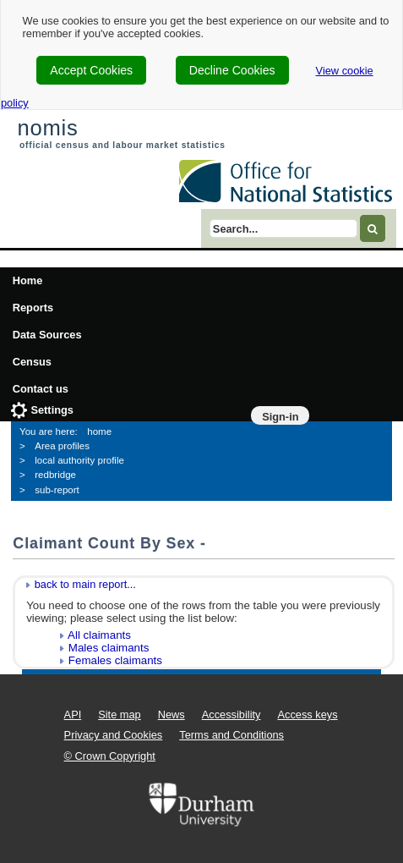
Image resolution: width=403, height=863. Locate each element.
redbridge (55, 475)
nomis (47, 128)
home (99, 431)
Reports (33, 307)
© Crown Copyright (109, 756)
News (171, 714)
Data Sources (47, 334)
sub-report (57, 490)
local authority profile (79, 460)
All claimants (99, 635)
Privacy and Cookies (113, 734)
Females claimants (115, 660)
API (73, 714)
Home (28, 280)
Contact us (40, 388)
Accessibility (231, 714)
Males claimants (109, 647)
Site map (119, 714)
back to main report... (85, 584)
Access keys (307, 714)
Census (32, 361)
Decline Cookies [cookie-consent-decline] (232, 70)
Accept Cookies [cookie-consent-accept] (91, 70)
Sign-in (280, 416)
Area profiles (62, 446)
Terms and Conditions (231, 734)
